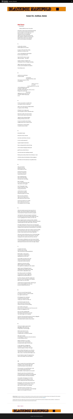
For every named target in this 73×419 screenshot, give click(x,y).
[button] (72, 1)
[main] (36, 16)
